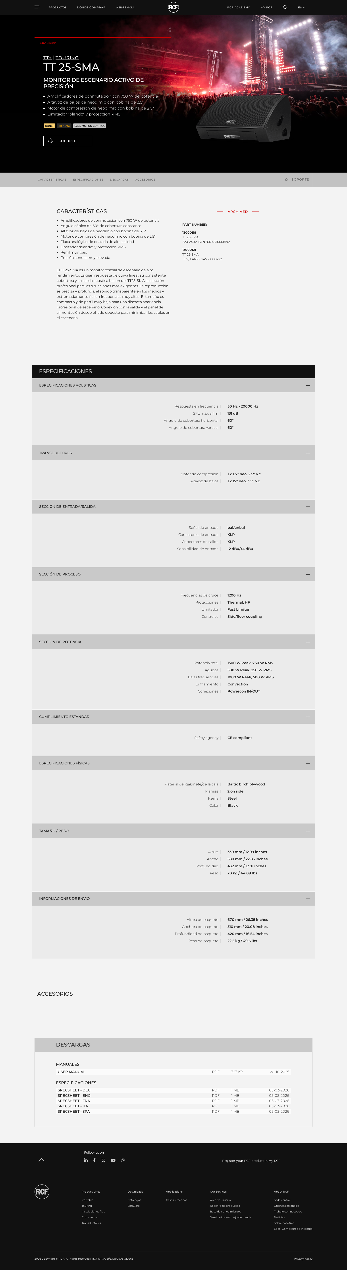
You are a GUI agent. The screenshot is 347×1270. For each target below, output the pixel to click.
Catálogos (134, 1200)
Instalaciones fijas (93, 1211)
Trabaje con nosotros (288, 1211)
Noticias (279, 1217)
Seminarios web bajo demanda (230, 1217)
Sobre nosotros (284, 1223)
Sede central (282, 1200)
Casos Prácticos (176, 1200)
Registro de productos (225, 1205)
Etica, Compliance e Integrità (293, 1228)
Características (52, 179)
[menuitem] (91, 8)
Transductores (91, 1223)
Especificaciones (88, 179)
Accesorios (145, 179)
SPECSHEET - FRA (74, 1101)
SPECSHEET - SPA (74, 1111)
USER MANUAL (71, 1072)
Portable (87, 1200)
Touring (87, 1205)
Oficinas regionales (286, 1205)
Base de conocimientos (225, 1211)
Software (134, 1205)
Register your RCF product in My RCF (251, 1161)
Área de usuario (220, 1200)
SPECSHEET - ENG (74, 1095)
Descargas (119, 179)
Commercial (90, 1217)
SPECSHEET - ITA (73, 1106)
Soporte (67, 141)
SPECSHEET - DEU (74, 1090)
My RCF (266, 7)
